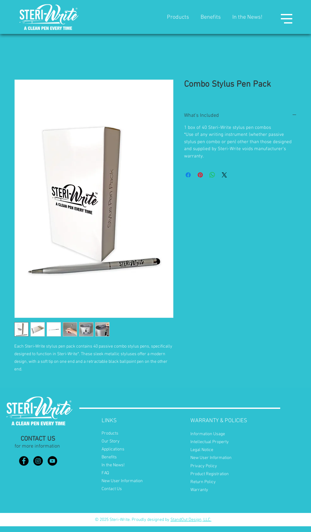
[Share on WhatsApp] (212, 175)
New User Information (122, 481)
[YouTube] (52, 461)
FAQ (105, 473)
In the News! (247, 17)
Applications (113, 449)
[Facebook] (24, 461)
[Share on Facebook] (188, 175)
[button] (286, 18)
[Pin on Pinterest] (200, 175)
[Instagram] (38, 461)
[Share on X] (224, 175)
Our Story (111, 441)
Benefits (211, 17)
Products (178, 17)
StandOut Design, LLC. (190, 519)
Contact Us (112, 489)
